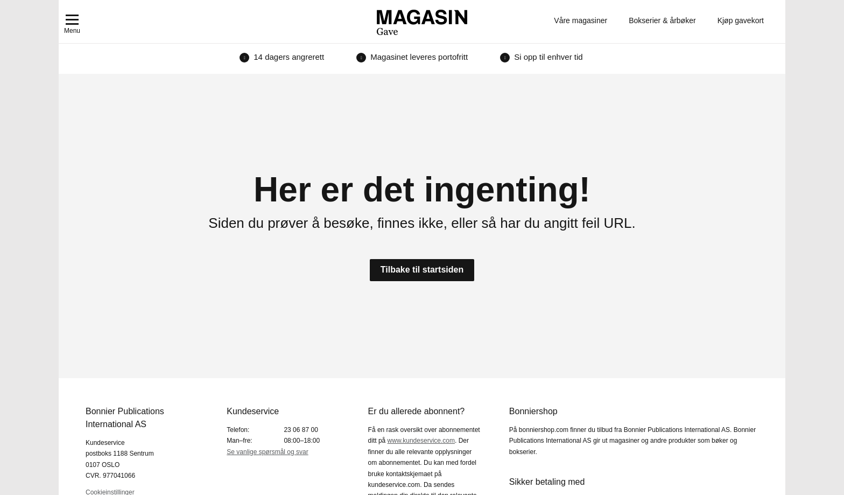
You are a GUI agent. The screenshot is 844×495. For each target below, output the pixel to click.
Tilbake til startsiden (422, 269)
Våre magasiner (580, 20)
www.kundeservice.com (421, 440)
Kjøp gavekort (741, 20)
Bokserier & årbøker (662, 20)
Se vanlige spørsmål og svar (267, 452)
